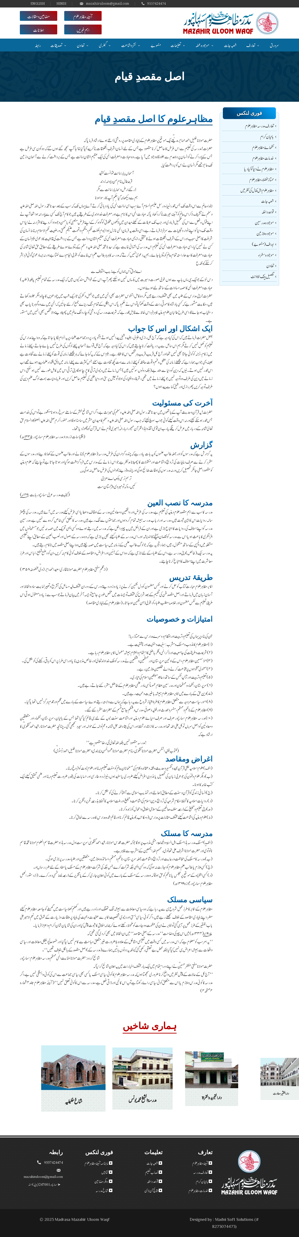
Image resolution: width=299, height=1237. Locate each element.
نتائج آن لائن (151, 1190)
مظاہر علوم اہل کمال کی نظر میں (257, 190)
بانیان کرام (267, 136)
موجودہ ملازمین (265, 233)
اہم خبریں (83, 29)
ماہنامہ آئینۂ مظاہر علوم (96, 1163)
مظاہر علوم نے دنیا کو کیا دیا (259, 168)
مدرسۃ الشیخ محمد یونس (142, 1087)
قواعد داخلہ (268, 211)
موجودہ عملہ (202, 45)
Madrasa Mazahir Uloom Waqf (82, 1219)
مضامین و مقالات (38, 15)
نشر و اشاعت (128, 45)
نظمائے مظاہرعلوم (263, 147)
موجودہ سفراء (266, 254)
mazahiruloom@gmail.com (104, 3)
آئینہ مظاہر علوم (83, 15)
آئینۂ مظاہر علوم (200, 1163)
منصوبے (156, 45)
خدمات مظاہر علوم (263, 158)
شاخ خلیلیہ (73, 1091)
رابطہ (38, 45)
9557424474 (154, 3)
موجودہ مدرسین (264, 222)
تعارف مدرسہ (200, 1172)
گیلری (103, 45)
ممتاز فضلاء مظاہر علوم (261, 179)
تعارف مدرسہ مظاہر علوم (259, 125)
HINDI (61, 3)
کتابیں (104, 1172)
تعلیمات (176, 45)
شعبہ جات (230, 45)
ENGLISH (38, 3)
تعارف (250, 45)
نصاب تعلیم (151, 1172)
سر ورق (274, 45)
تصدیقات (56, 45)
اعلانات (38, 29)
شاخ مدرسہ (102, 1190)
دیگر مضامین (101, 1181)
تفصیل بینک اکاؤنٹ (262, 276)
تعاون (80, 45)
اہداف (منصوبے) (263, 244)
